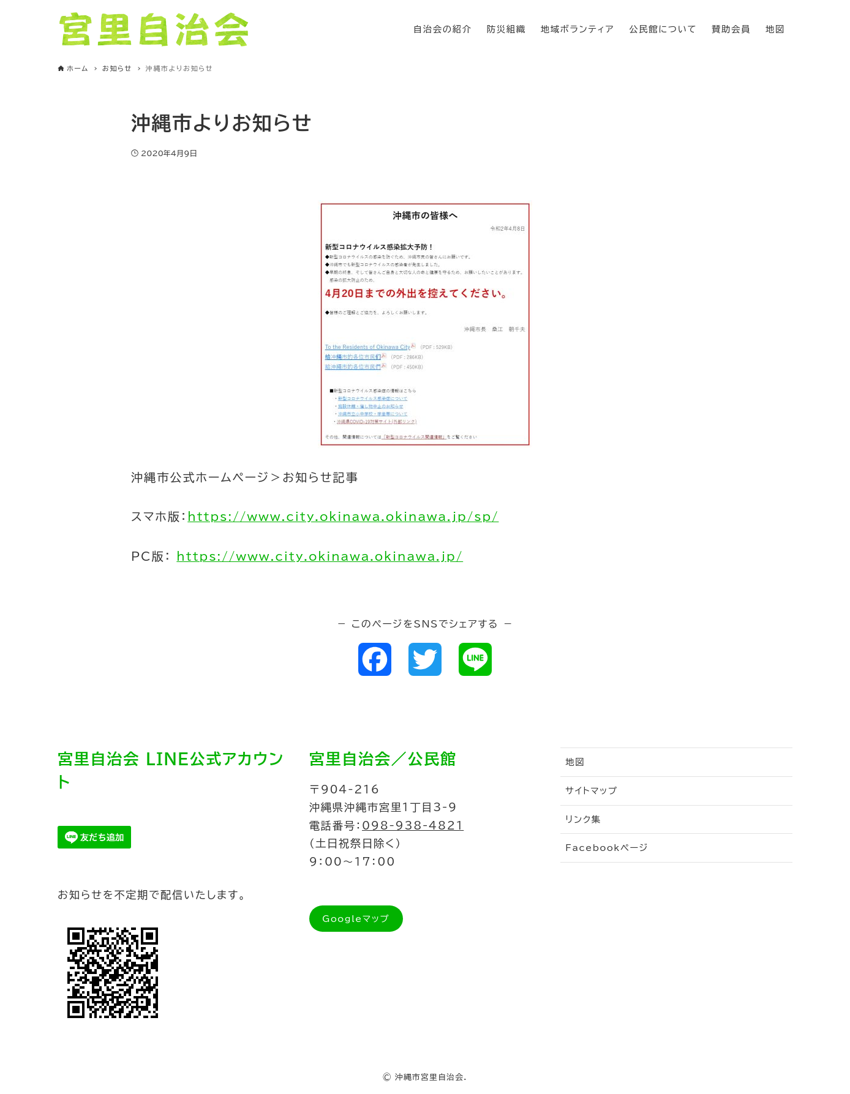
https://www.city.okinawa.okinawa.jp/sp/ (342, 516)
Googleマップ (355, 918)
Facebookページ (607, 847)
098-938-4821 (413, 825)
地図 (575, 761)
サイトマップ (591, 790)
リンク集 (583, 819)
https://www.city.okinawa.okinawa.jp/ (319, 556)
